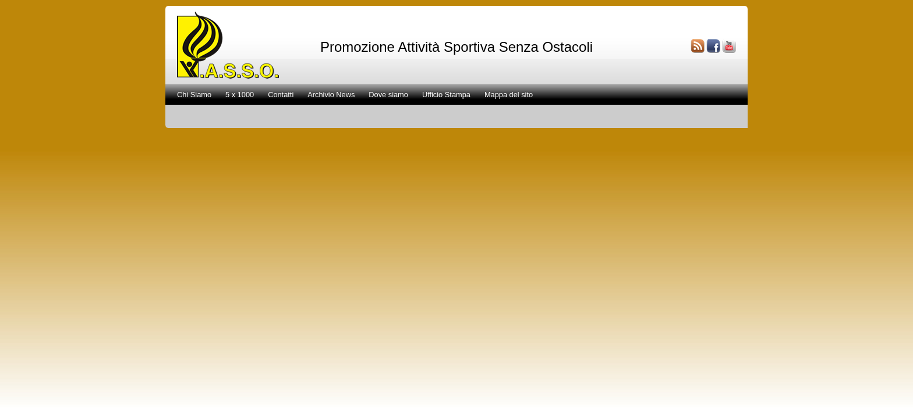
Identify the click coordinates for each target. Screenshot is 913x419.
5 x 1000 (239, 94)
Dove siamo (388, 94)
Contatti (280, 94)
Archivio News (331, 94)
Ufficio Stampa (446, 94)
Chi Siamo (194, 94)
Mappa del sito (508, 94)
